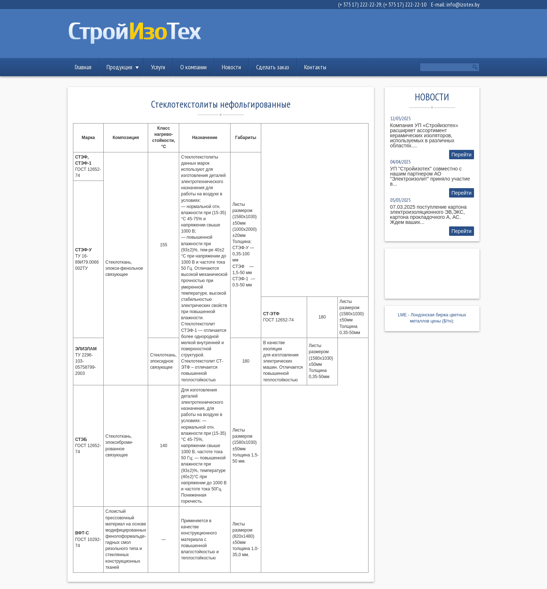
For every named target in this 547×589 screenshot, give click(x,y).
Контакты (315, 67)
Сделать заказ (272, 67)
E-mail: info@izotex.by (455, 4)
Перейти (461, 154)
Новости (231, 67)
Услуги (158, 67)
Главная (83, 67)
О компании (193, 67)
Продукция (119, 67)
